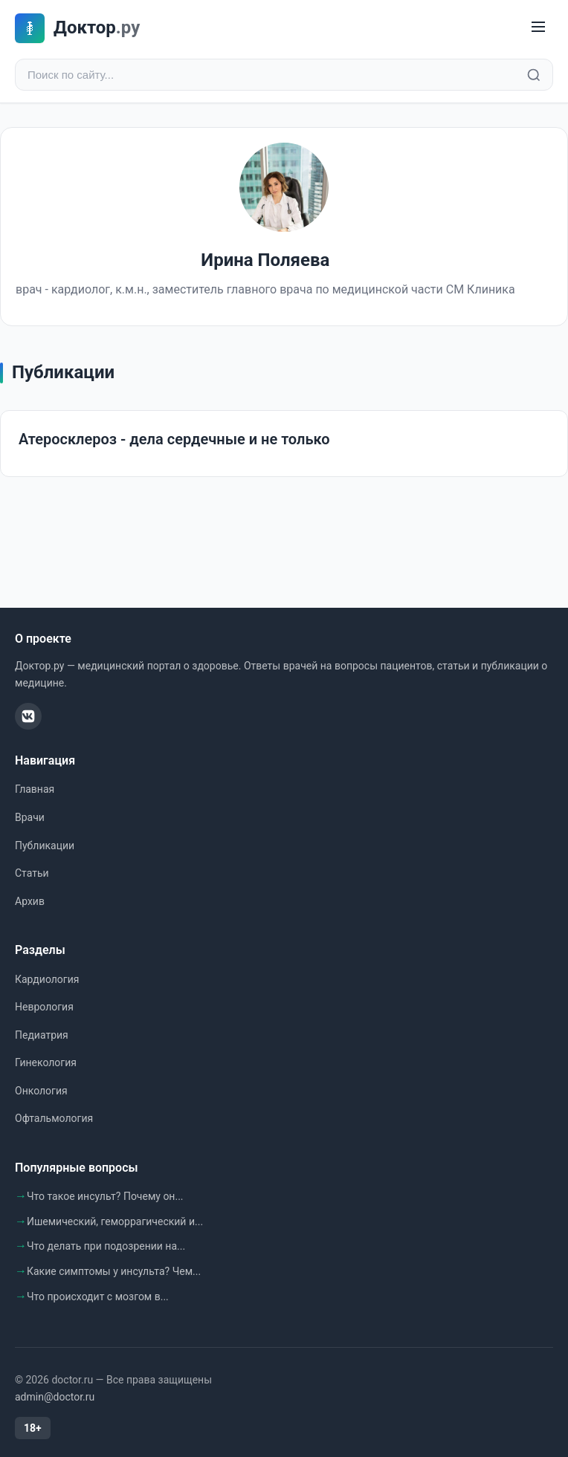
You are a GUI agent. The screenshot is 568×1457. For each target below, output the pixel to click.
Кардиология (47, 979)
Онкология (41, 1091)
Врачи (30, 817)
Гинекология (46, 1062)
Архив (30, 901)
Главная (34, 789)
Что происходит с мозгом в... (98, 1296)
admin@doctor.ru (54, 1397)
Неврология (44, 1007)
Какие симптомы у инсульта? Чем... (114, 1271)
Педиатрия (41, 1035)
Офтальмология (54, 1118)
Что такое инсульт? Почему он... (105, 1196)
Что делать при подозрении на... (106, 1246)
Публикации (44, 845)
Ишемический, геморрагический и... (115, 1221)
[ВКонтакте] (28, 716)
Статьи (32, 873)
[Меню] (538, 28)
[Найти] (533, 75)
